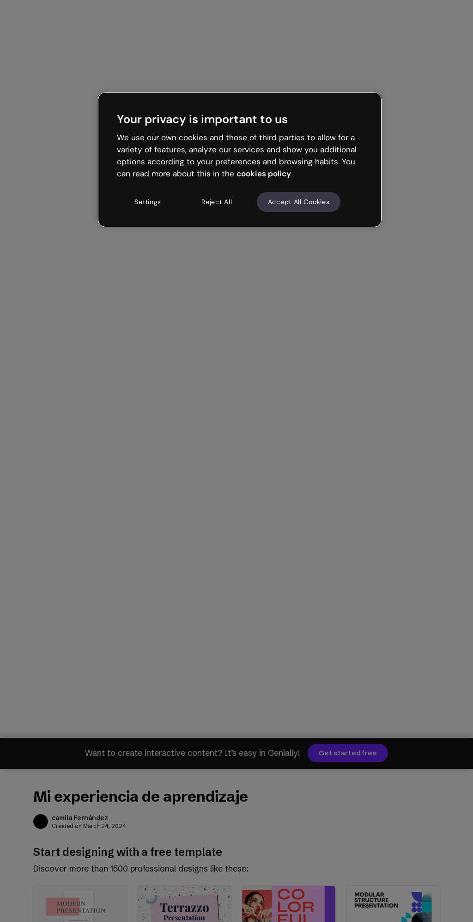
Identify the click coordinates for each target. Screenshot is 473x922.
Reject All (216, 202)
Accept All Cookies (299, 202)
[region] (240, 159)
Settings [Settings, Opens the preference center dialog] (147, 202)
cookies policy (263, 173)
